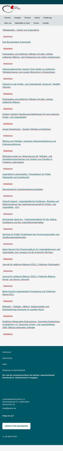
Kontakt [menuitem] (46, 23)
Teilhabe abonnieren (3, 339)
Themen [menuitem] (7, 18)
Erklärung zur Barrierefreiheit (13, 370)
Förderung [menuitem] (47, 18)
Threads (27, 416)
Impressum (6, 352)
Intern (4, 364)
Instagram (17, 416)
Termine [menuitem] (27, 18)
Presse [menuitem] (36, 23)
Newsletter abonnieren (16, 426)
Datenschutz (7, 358)
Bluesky (22, 416)
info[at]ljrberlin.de (9, 408)
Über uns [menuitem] (7, 23)
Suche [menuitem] (52, 23)
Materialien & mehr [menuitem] (22, 23)
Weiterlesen (8, 36)
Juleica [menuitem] (37, 18)
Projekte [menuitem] (17, 18)
